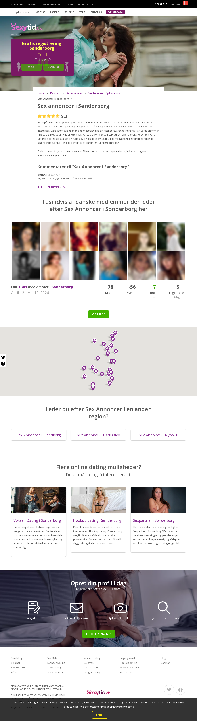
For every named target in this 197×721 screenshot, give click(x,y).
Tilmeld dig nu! (98, 634)
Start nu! (161, 4)
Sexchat (33, 4)
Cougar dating (92, 672)
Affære (69, 4)
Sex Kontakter (51, 4)
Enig (99, 715)
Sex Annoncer (55, 672)
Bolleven (89, 662)
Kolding (69, 12)
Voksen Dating (92, 658)
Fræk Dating (54, 667)
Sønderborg (115, 12)
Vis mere (98, 314)
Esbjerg (54, 12)
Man (31, 67)
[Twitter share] (3, 357)
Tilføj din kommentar (52, 187)
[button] (94, 371)
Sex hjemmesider (129, 667)
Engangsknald (128, 658)
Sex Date (83, 4)
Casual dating (91, 667)
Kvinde (54, 67)
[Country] (185, 3)
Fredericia (97, 12)
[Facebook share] (3, 363)
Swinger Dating (56, 662)
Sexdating (17, 4)
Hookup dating (128, 662)
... (94, 4)
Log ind (175, 4)
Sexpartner (126, 672)
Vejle (82, 12)
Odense (40, 12)
